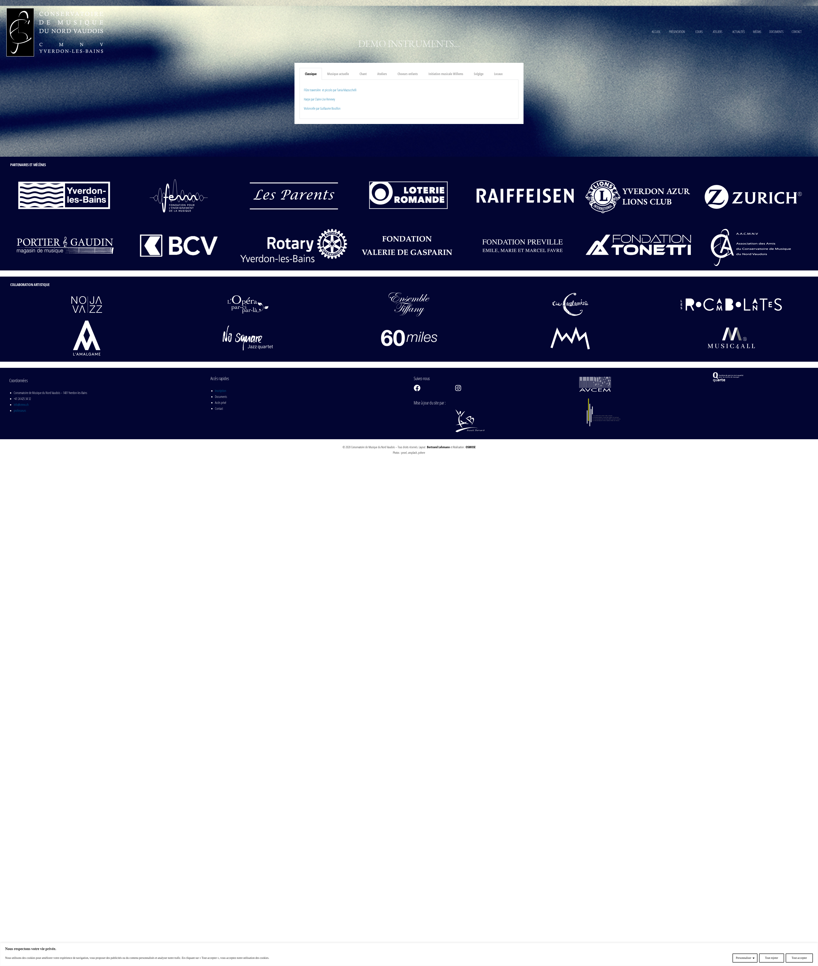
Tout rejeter (771, 958)
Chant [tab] (363, 74)
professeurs (20, 410)
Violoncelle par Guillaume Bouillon (322, 108)
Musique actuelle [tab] (338, 74)
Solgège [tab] (478, 74)
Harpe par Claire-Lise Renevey (319, 99)
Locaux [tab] (498, 74)
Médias (757, 31)
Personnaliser (743, 958)
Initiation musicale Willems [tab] (445, 74)
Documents (776, 31)
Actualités (739, 31)
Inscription (220, 390)
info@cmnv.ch (21, 404)
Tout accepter (799, 958)
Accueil (656, 31)
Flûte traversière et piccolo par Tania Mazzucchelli (330, 90)
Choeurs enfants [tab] (408, 74)
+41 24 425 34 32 (22, 398)
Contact (797, 31)
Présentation (678, 31)
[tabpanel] (409, 99)
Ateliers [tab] (382, 74)
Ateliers (718, 31)
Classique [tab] (311, 74)
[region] (409, 954)
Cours (700, 31)
